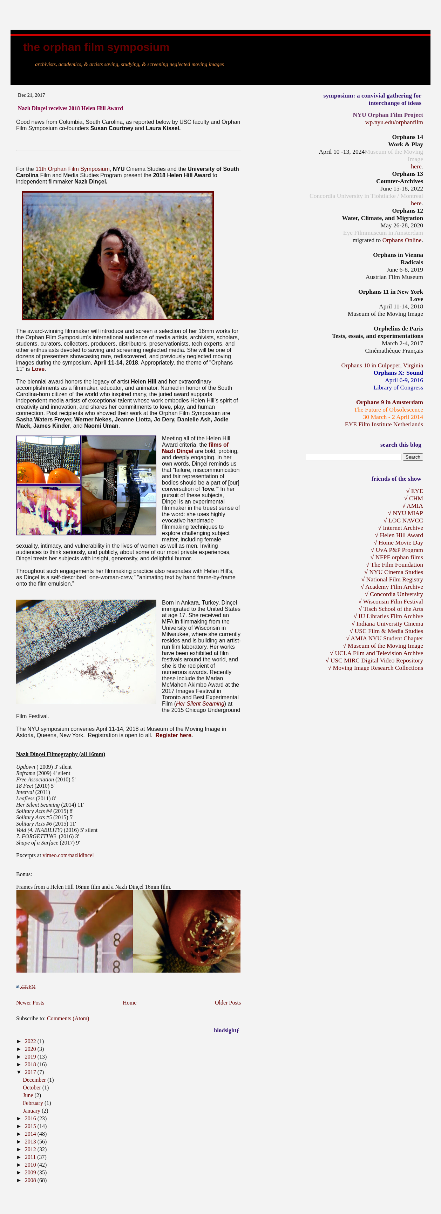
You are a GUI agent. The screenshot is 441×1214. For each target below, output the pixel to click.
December (35, 1080)
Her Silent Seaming (200, 704)
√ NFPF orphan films (397, 557)
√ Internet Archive (400, 527)
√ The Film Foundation (394, 564)
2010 (31, 1165)
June (28, 1095)
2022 (31, 1041)
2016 (31, 1118)
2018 (31, 1064)
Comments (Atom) (68, 1018)
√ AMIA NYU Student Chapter (384, 638)
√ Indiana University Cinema (387, 623)
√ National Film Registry (392, 579)
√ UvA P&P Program (397, 549)
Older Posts (228, 1003)
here (416, 166)
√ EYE (414, 490)
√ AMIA (412, 505)
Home (129, 1003)
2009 (31, 1172)
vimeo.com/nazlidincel (68, 855)
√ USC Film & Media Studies (386, 630)
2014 (31, 1134)
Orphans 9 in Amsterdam (389, 402)
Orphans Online (402, 240)
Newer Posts (30, 1003)
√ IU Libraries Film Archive (388, 616)
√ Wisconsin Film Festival (390, 601)
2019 (31, 1057)
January (32, 1111)
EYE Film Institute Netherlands (384, 424)
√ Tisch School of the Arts (391, 608)
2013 (31, 1142)
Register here (173, 735)
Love (38, 369)
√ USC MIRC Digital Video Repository (374, 660)
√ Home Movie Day (398, 542)
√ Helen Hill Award (399, 535)
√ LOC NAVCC (403, 520)
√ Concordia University (394, 594)
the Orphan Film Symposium (96, 47)
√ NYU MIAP (405, 512)
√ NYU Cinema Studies (393, 571)
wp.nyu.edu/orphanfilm (394, 122)
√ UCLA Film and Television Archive (376, 652)
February (34, 1103)
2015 (31, 1126)
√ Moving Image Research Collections (375, 667)
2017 (31, 1072)
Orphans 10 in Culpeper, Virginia (382, 365)
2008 (31, 1180)
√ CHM (413, 498)
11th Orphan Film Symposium (72, 169)
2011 (31, 1157)
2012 (31, 1149)
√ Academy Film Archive (392, 586)
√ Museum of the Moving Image (383, 645)
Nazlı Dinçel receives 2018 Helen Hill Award (70, 108)
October (32, 1087)
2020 (31, 1049)
